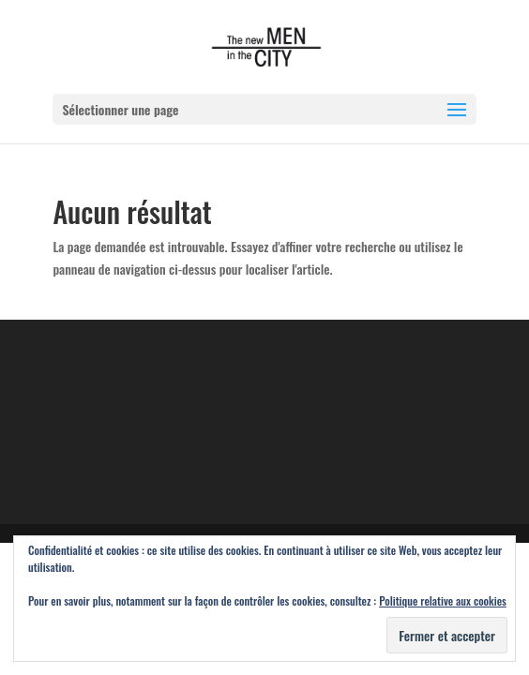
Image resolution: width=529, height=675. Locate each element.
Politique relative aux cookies (442, 600)
